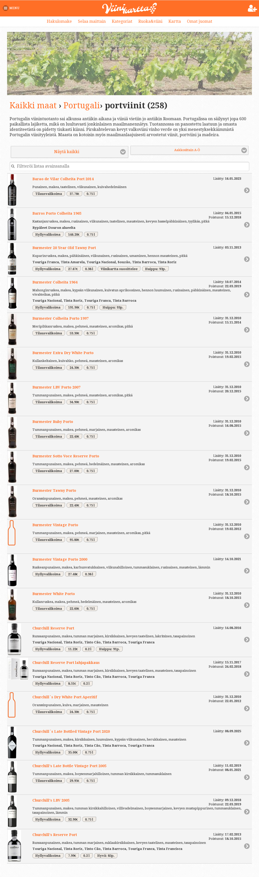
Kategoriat (122, 21)
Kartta (174, 21)
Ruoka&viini (150, 21)
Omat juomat (199, 21)
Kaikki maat (33, 105)
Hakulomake (59, 21)
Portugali (81, 105)
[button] (12, 8)
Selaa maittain (92, 21)
